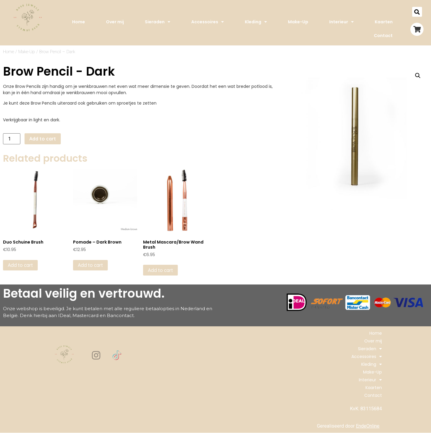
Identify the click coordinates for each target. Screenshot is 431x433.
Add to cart (42, 139)
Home (78, 22)
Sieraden (157, 22)
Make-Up (298, 22)
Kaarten (384, 22)
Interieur (341, 22)
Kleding (256, 22)
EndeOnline (368, 426)
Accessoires (207, 22)
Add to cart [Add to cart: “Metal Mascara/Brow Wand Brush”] (160, 270)
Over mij (115, 22)
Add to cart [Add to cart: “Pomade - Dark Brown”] (90, 265)
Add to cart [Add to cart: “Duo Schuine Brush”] (20, 265)
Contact (383, 36)
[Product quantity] (11, 138)
